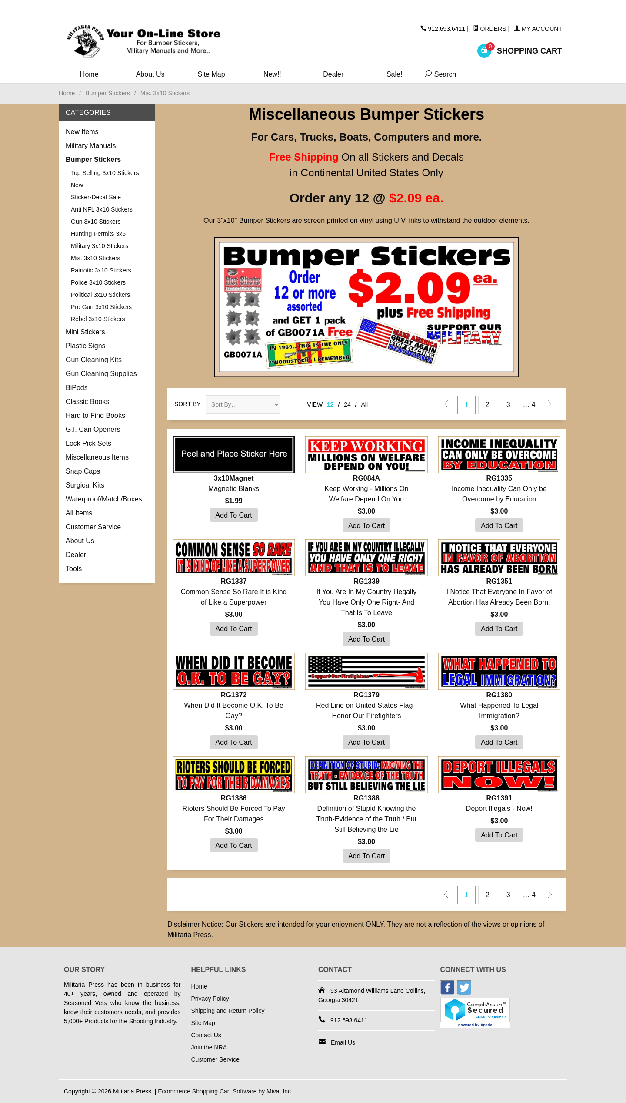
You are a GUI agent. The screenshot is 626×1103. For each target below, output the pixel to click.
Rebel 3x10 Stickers (98, 319)
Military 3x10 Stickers (99, 245)
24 (347, 404)
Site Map (211, 74)
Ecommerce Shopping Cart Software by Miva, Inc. (225, 1091)
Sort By (187, 403)
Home (89, 74)
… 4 (529, 404)
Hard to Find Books (95, 415)
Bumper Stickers (107, 93)
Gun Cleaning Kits (94, 359)
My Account (538, 28)
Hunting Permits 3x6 (98, 233)
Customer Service (93, 527)
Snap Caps (83, 471)
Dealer (333, 74)
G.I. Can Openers (93, 429)
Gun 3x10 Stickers (95, 221)
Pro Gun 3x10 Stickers (101, 306)
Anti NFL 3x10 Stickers (102, 209)
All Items (79, 513)
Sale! (394, 74)
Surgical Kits (85, 485)
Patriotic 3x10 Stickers (101, 270)
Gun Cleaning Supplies (101, 373)
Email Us (343, 1042)
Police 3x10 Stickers (98, 282)
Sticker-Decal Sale (96, 197)
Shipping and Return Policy (228, 1010)
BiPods (77, 387)
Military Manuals (91, 145)
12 (330, 404)
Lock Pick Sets (88, 443)
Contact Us (206, 1035)
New (77, 185)
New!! (272, 74)
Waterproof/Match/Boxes (104, 499)
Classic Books (87, 401)
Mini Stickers (85, 332)
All (364, 404)
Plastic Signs (86, 346)
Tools (74, 568)
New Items (82, 131)
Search (438, 74)
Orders (489, 28)
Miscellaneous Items (97, 457)
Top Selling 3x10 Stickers (105, 172)
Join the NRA (209, 1047)
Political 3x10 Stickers (100, 294)
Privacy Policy (210, 998)
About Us (150, 74)
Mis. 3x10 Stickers (95, 258)
